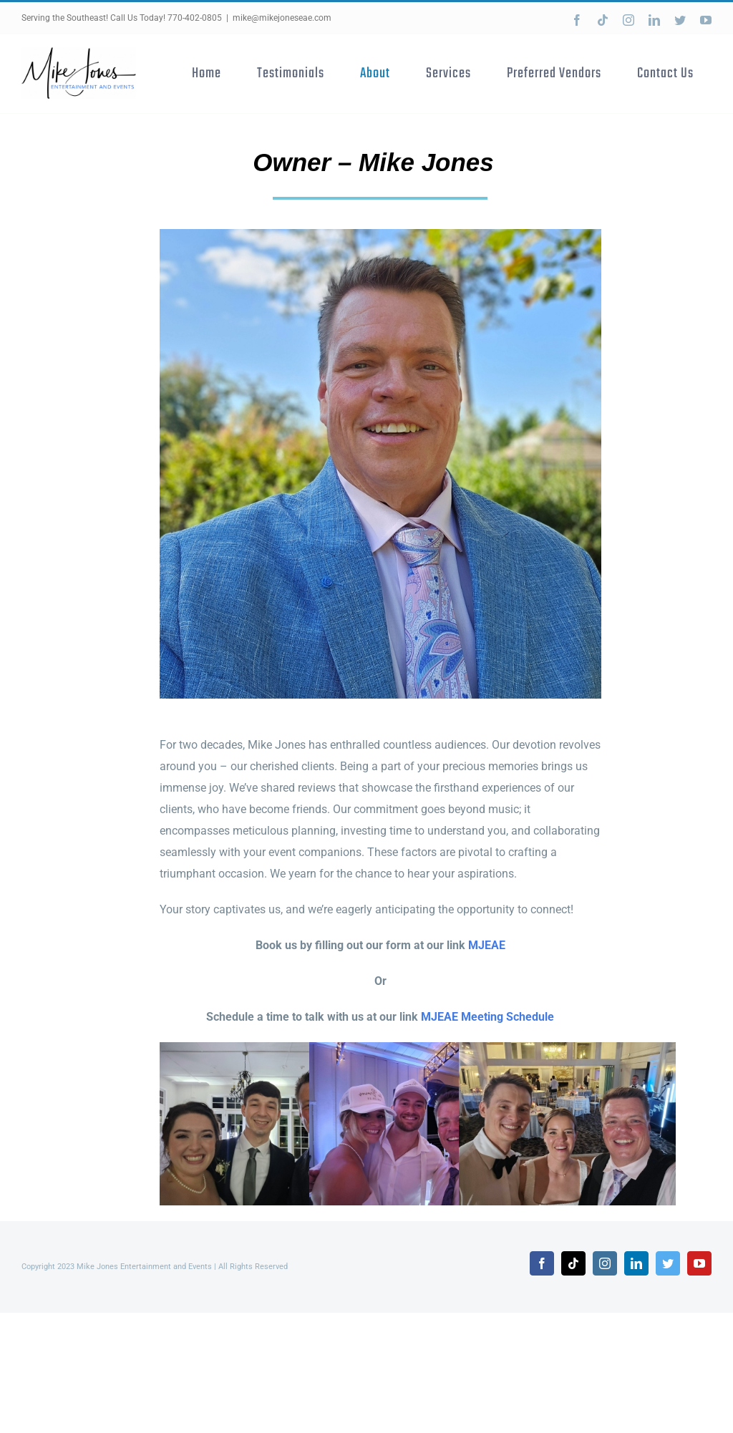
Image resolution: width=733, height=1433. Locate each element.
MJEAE (486, 945)
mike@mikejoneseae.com (282, 18)
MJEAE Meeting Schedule (487, 1017)
